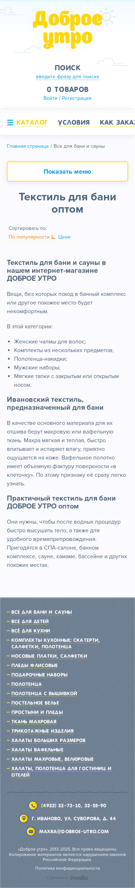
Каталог (32, 122)
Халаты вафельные (37, 749)
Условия (74, 122)
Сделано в (67, 877)
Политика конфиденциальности (67, 868)
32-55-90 (95, 805)
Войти (51, 98)
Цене (64, 237)
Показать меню (67, 172)
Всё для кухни (30, 631)
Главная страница (28, 146)
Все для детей (30, 621)
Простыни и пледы (37, 712)
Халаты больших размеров (48, 740)
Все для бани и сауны (41, 612)
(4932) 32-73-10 (61, 805)
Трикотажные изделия (42, 731)
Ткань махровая (34, 721)
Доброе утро (68, 30)
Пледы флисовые (34, 665)
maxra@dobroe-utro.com (74, 831)
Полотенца (26, 684)
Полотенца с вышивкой (44, 693)
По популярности (29, 237)
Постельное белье (35, 703)
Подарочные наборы (39, 675)
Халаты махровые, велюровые (52, 759)
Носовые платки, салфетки (49, 656)
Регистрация (76, 98)
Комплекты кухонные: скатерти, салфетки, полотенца (55, 643)
